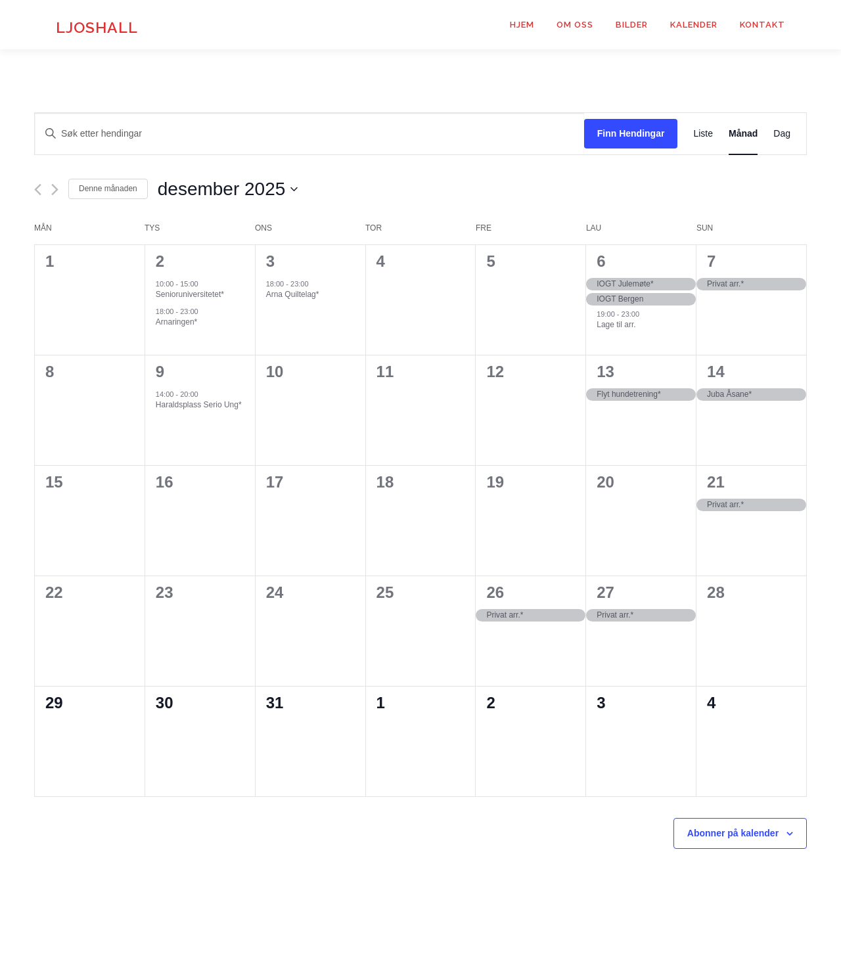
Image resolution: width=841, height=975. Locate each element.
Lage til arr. (616, 324)
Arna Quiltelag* (292, 294)
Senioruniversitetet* (190, 294)
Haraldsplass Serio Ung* (199, 404)
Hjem (522, 25)
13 (605, 371)
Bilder (632, 25)
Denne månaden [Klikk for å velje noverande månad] (108, 188)
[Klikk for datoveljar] (228, 189)
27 (605, 592)
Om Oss (575, 25)
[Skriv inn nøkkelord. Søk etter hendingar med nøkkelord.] (309, 133)
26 (495, 592)
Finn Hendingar (631, 133)
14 (716, 371)
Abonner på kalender (733, 833)
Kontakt (762, 25)
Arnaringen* (176, 322)
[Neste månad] (54, 189)
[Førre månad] (37, 189)
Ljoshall (97, 26)
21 (716, 482)
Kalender (693, 25)
